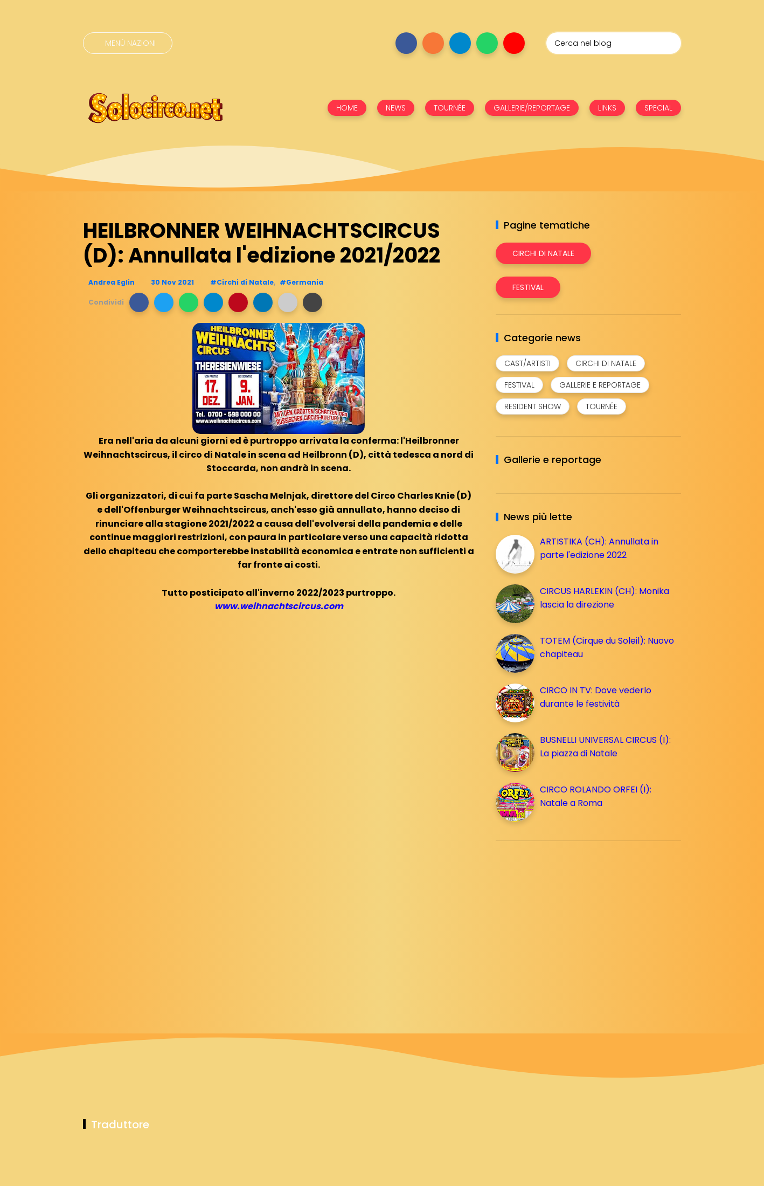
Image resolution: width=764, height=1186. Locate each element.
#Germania (301, 282)
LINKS (607, 107)
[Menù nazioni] (127, 43)
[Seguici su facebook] (406, 43)
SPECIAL (658, 107)
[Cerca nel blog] (613, 43)
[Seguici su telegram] (460, 43)
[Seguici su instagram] (433, 43)
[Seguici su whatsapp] (487, 43)
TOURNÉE (450, 107)
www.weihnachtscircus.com (278, 606)
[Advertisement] (576, 924)
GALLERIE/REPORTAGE (532, 107)
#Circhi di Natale (242, 282)
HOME (347, 107)
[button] (139, 302)
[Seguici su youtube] (514, 43)
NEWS (396, 107)
